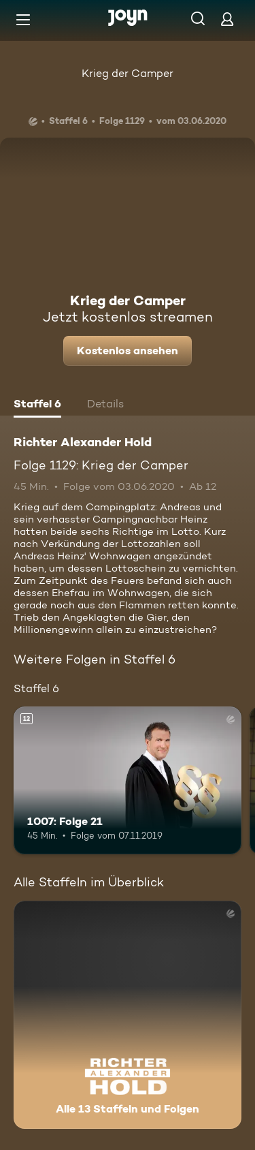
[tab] (37, 405)
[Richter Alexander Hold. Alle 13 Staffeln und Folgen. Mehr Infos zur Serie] (127, 1015)
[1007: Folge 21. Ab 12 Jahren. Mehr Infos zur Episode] (127, 780)
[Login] (227, 19)
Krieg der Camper (127, 73)
